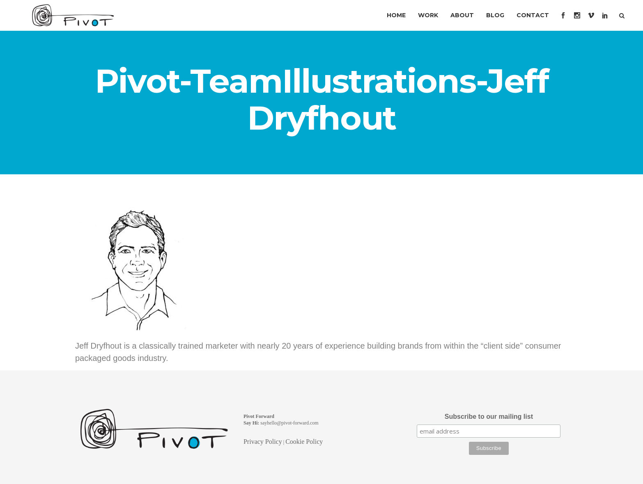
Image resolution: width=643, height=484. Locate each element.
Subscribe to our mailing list (489, 416)
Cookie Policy (304, 441)
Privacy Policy (262, 441)
